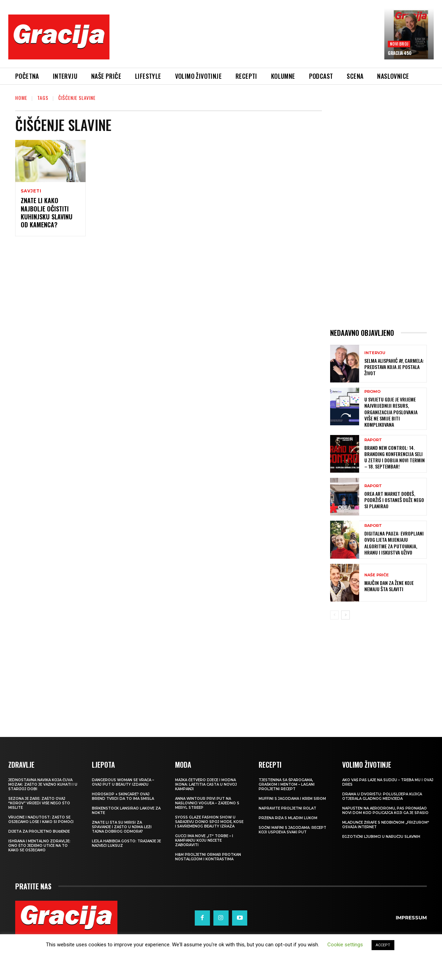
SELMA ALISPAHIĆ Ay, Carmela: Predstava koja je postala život (394, 367)
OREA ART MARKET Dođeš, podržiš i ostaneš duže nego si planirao (394, 500)
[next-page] (345, 614)
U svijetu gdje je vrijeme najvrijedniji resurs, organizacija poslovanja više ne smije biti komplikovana (390, 412)
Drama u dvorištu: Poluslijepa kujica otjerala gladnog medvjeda (382, 796)
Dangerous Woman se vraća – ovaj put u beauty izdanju (123, 782)
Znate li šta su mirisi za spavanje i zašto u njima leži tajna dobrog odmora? (122, 827)
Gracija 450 (400, 52)
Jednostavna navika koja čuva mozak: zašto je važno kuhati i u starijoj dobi (42, 784)
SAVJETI (31, 191)
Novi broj (399, 44)
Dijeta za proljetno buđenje (39, 831)
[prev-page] (334, 614)
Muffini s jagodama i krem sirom (292, 798)
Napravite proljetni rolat (287, 808)
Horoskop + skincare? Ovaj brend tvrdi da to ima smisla (123, 796)
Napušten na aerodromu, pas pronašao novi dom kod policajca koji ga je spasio (385, 810)
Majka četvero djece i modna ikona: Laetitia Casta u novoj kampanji (206, 784)
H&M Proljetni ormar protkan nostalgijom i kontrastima (208, 856)
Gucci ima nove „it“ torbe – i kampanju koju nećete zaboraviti (204, 840)
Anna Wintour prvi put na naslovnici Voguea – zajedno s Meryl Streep (207, 803)
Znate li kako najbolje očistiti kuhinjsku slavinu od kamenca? (47, 212)
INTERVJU (374, 353)
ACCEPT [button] (383, 945)
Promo (372, 392)
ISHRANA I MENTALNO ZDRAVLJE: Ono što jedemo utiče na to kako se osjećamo (39, 845)
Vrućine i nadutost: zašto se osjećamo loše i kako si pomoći (41, 819)
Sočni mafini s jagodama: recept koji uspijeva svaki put (292, 829)
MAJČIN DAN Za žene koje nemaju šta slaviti (389, 586)
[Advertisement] (247, 41)
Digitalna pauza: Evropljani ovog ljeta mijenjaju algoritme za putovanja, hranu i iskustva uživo (394, 543)
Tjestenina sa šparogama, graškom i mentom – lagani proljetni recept (287, 784)
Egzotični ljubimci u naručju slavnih (381, 836)
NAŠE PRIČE (376, 575)
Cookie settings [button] (345, 944)
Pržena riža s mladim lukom (288, 818)
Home (21, 97)
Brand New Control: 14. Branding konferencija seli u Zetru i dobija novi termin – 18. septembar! (394, 457)
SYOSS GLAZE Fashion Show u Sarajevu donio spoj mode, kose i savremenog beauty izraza (209, 822)
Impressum (411, 918)
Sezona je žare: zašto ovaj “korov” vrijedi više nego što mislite (39, 803)
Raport (373, 440)
